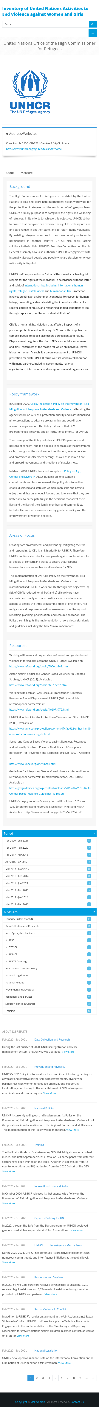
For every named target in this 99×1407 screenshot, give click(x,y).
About (10, 173)
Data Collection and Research (52, 1039)
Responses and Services (48, 1277)
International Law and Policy (51, 1186)
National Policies (44, 1108)
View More (68, 1051)
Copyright (21, 1402)
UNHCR (38, 1245)
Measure (27, 173)
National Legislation (46, 1350)
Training (39, 1145)
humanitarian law (60, 291)
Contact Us (77, 1402)
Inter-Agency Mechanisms (66, 1245)
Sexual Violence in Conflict (50, 1309)
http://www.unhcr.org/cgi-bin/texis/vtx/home (34, 149)
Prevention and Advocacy (49, 1066)
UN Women (38, 1402)
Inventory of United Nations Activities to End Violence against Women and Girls (45, 11)
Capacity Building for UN (49, 1218)
